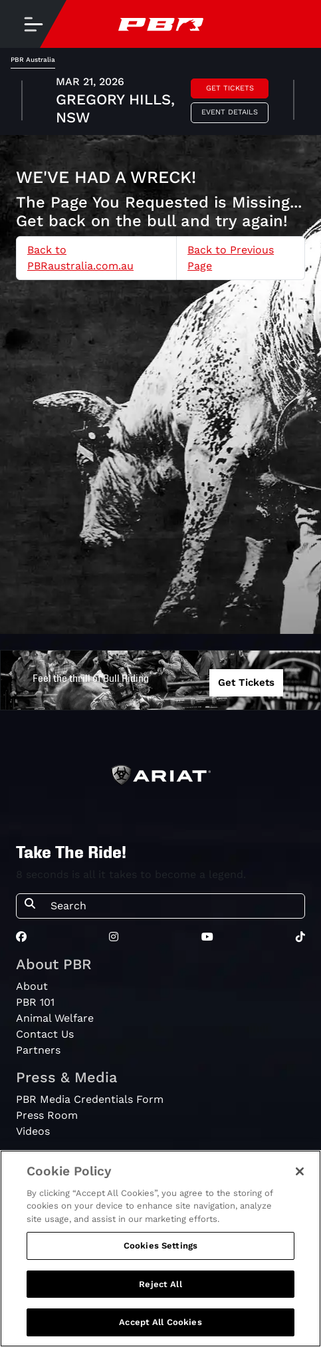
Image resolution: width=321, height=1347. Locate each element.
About (32, 986)
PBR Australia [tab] (33, 59)
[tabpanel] (160, 102)
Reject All (160, 1284)
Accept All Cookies (160, 1322)
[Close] (299, 1171)
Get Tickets (230, 88)
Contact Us (45, 1034)
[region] (160, 1248)
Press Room (47, 1115)
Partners (38, 1050)
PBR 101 (35, 1002)
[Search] (173, 906)
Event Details (229, 112)
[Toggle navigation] (33, 24)
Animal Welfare (55, 1018)
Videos (33, 1131)
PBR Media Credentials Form (89, 1099)
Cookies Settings (160, 1246)
